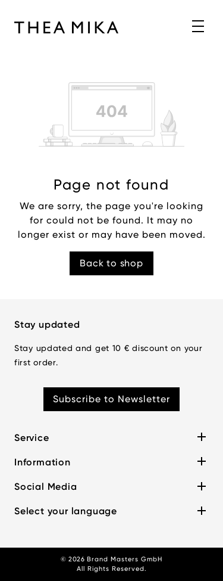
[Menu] (199, 27)
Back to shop (111, 263)
